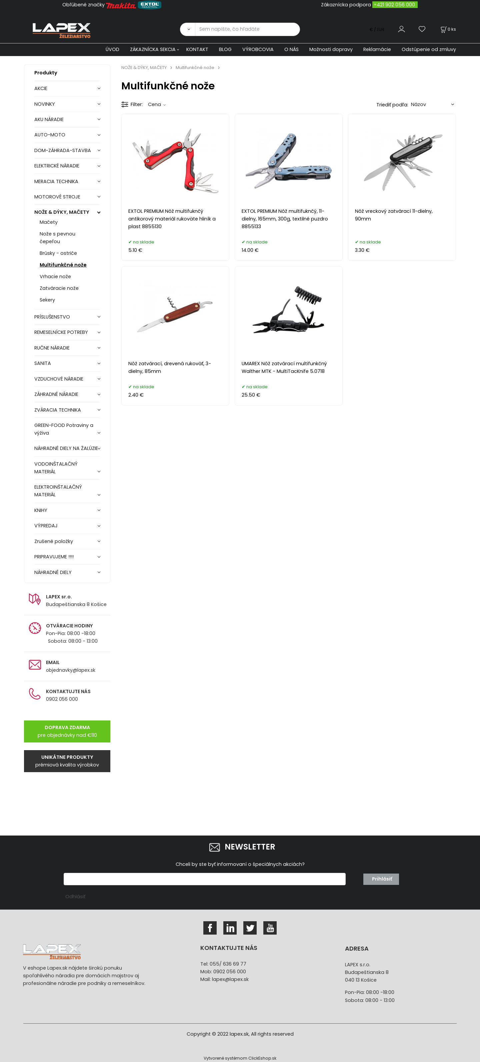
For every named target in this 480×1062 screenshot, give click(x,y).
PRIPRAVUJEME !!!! (54, 556)
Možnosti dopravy (331, 49)
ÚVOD (112, 49)
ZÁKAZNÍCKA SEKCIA (153, 49)
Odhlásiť (75, 896)
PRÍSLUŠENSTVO (52, 317)
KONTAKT (197, 49)
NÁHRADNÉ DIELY (53, 572)
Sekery (47, 300)
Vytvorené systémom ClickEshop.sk (240, 1058)
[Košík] (447, 29)
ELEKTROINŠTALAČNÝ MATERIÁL (58, 491)
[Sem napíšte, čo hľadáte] (247, 29)
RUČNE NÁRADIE (52, 348)
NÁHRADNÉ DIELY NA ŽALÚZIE (66, 448)
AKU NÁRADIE (49, 119)
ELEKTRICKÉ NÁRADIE (56, 165)
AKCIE (40, 88)
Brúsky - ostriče (58, 253)
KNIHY (40, 510)
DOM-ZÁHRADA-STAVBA (62, 150)
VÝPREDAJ (46, 525)
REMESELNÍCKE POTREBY (61, 332)
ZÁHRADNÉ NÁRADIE (56, 394)
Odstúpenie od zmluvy (429, 49)
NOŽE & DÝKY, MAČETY (61, 212)
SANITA (42, 363)
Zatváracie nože (59, 288)
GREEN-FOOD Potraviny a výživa (63, 429)
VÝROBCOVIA (258, 49)
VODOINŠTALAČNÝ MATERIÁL (56, 468)
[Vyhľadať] (187, 29)
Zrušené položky (53, 541)
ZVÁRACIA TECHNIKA (57, 410)
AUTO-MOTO (49, 134)
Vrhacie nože (55, 276)
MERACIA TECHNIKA (56, 181)
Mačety (49, 222)
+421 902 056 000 (394, 4)
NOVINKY (44, 104)
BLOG (225, 49)
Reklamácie (377, 49)
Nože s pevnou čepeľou (57, 237)
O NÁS (291, 49)
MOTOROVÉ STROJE (57, 196)
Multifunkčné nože (63, 264)
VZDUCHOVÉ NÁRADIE (58, 379)
